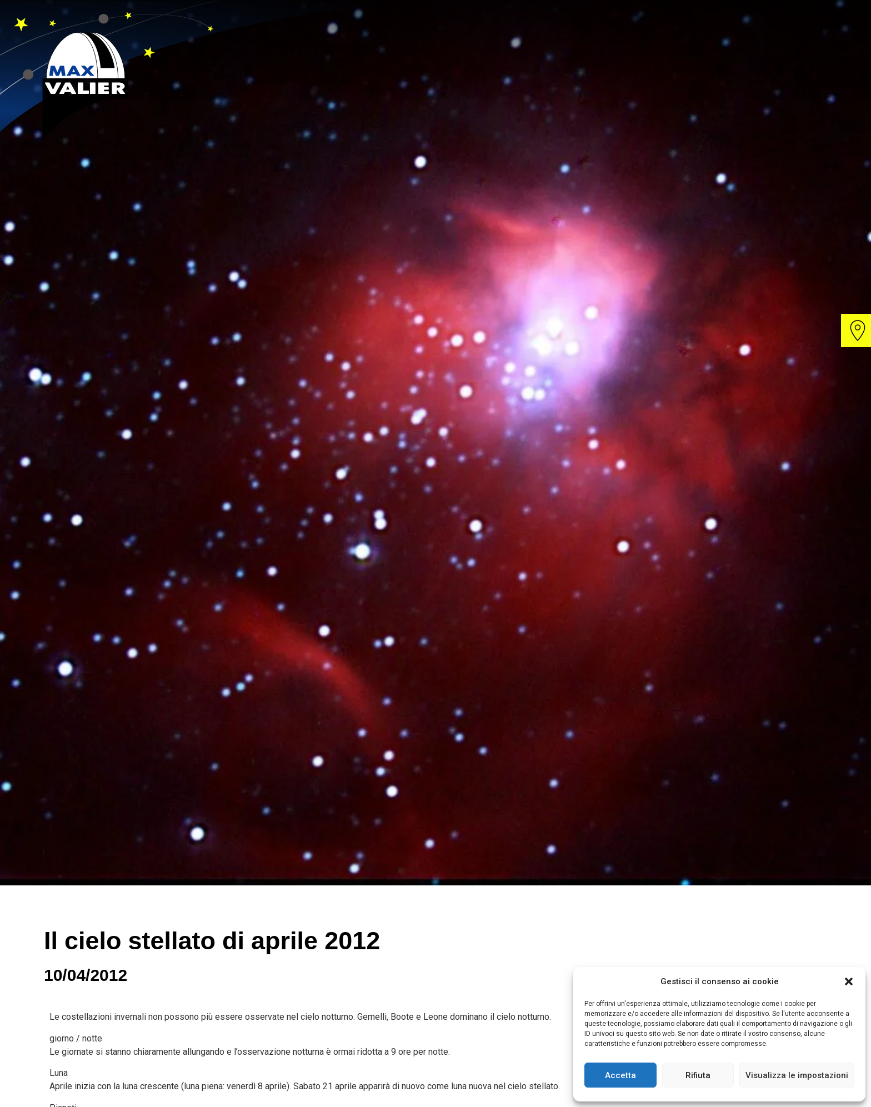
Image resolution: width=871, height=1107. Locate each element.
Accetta (620, 1075)
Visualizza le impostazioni (796, 1075)
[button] (848, 981)
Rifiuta (697, 1075)
